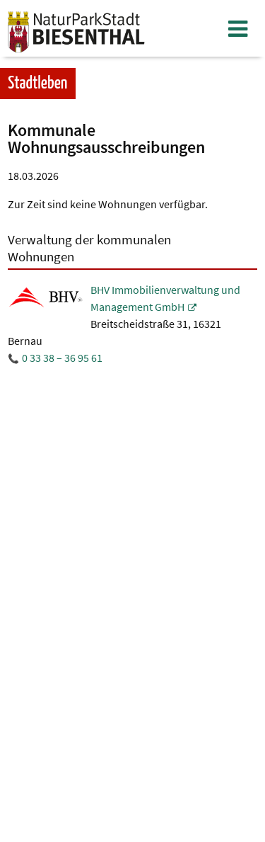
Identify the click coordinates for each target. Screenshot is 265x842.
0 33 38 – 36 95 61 (62, 358)
